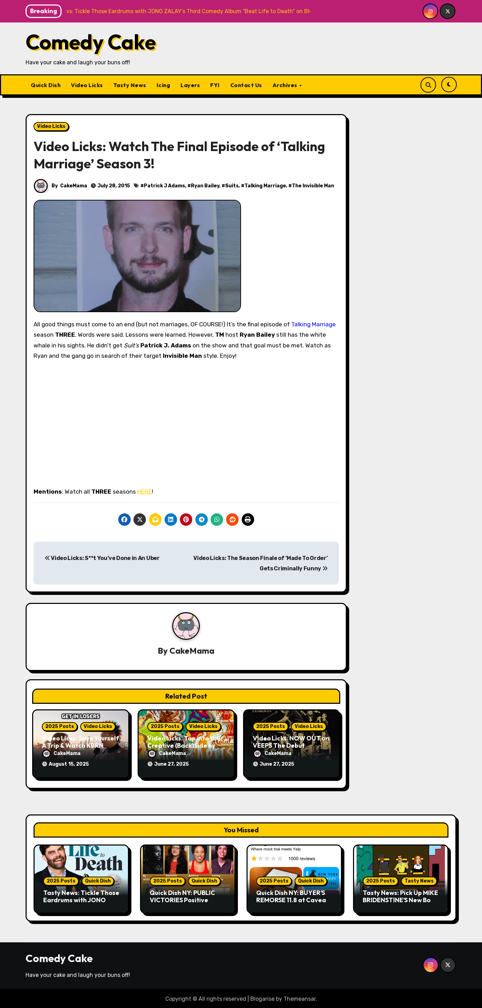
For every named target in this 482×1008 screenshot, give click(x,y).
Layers (190, 85)
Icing (163, 85)
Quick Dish (46, 85)
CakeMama (73, 186)
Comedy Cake (91, 42)
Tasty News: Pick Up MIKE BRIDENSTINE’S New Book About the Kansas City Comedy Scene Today (400, 903)
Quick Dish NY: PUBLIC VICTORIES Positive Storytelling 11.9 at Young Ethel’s (186, 903)
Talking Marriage (265, 186)
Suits (232, 186)
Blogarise (262, 998)
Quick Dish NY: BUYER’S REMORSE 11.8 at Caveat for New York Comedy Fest (292, 903)
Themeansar (300, 998)
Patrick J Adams (164, 186)
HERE (144, 491)
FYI (215, 85)
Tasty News (129, 85)
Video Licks (87, 85)
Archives (285, 85)
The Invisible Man (313, 186)
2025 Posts (59, 726)
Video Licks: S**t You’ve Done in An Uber (102, 558)
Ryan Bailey (205, 186)
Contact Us (246, 85)
